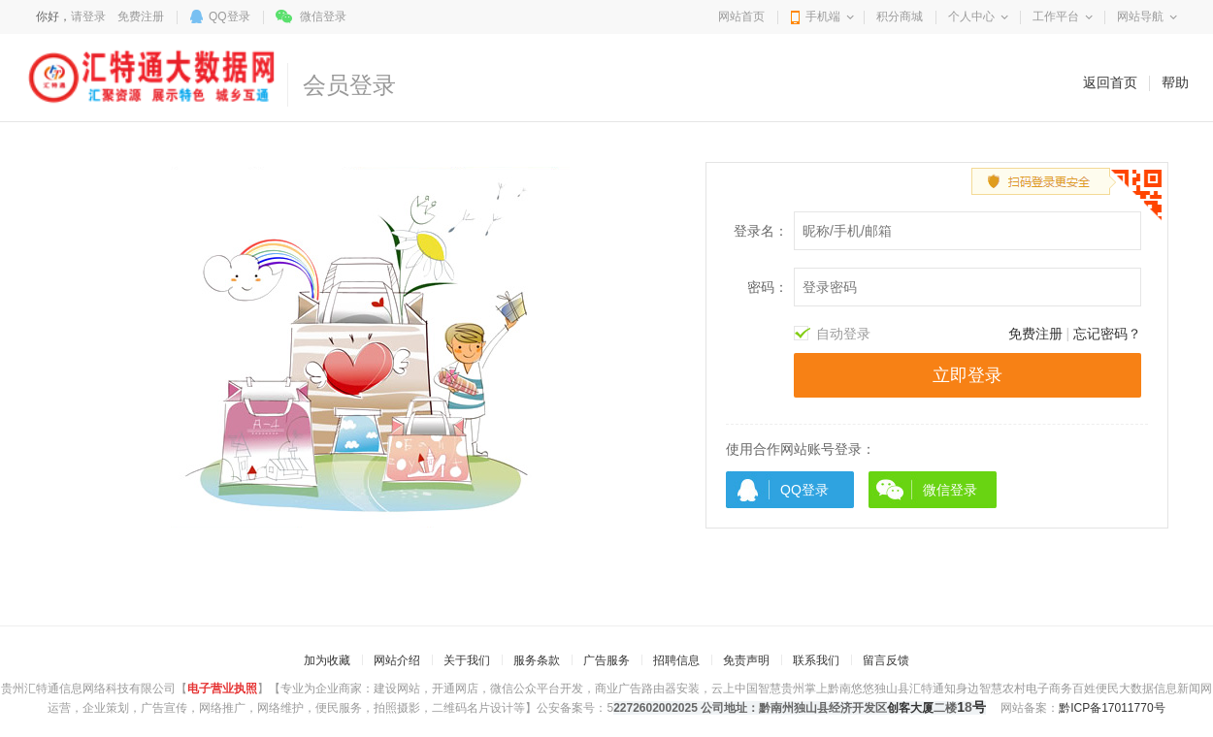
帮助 (1175, 82)
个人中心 (971, 16)
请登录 (88, 16)
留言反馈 (886, 660)
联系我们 (816, 660)
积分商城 (899, 16)
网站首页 (741, 16)
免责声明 (746, 660)
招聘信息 (676, 660)
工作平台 (1056, 16)
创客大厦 (910, 708)
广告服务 (606, 660)
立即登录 (967, 375)
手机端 (822, 16)
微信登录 (323, 16)
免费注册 (140, 16)
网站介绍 (397, 660)
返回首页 (1110, 82)
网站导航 (1140, 16)
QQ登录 (229, 16)
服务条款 (536, 660)
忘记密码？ (1107, 333)
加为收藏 (327, 660)
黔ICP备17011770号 (1111, 708)
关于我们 (466, 660)
